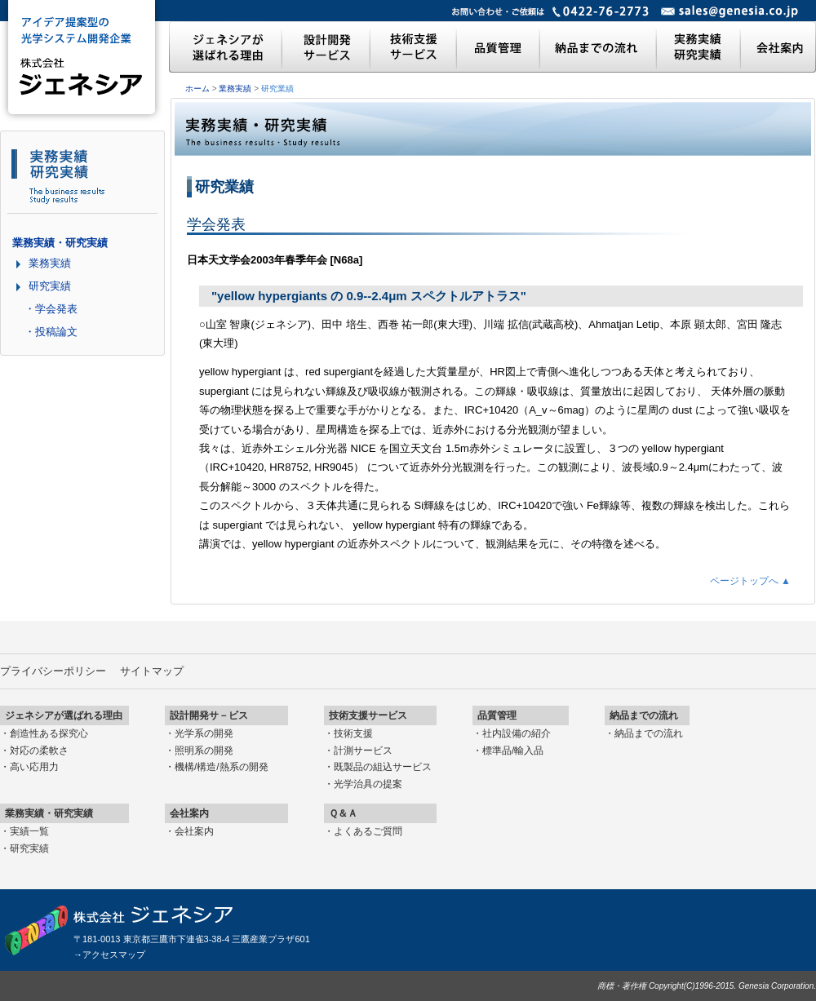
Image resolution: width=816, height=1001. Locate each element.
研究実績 (50, 286)
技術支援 (353, 733)
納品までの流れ (648, 733)
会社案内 (194, 831)
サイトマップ (152, 671)
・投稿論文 (51, 332)
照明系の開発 (204, 750)
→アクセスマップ (109, 954)
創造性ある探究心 (49, 733)
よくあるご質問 (368, 831)
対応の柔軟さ (39, 750)
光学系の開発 (204, 733)
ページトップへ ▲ (750, 581)
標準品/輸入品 (512, 750)
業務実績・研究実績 (60, 243)
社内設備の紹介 (516, 733)
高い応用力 (34, 767)
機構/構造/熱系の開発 (221, 767)
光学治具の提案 (368, 784)
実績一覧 (29, 831)
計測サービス (363, 750)
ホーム (197, 88)
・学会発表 (51, 309)
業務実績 (235, 88)
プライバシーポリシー (53, 671)
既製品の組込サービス (383, 767)
